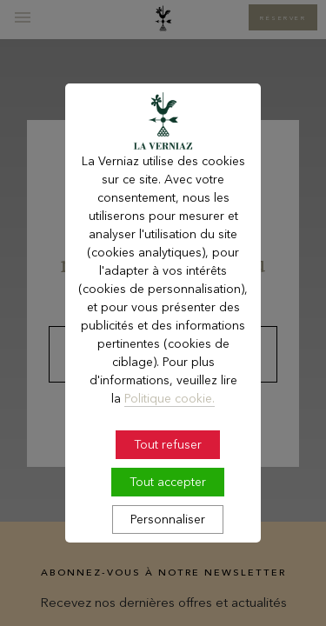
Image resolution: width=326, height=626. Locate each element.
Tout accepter (168, 502)
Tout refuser (168, 465)
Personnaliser (167, 540)
